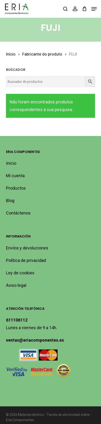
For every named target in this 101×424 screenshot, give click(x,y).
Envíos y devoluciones (27, 247)
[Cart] (84, 9)
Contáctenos (18, 212)
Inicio (11, 163)
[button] (94, 8)
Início (11, 54)
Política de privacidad (26, 260)
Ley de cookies (20, 272)
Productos (16, 188)
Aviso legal (16, 285)
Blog (10, 200)
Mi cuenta (15, 175)
